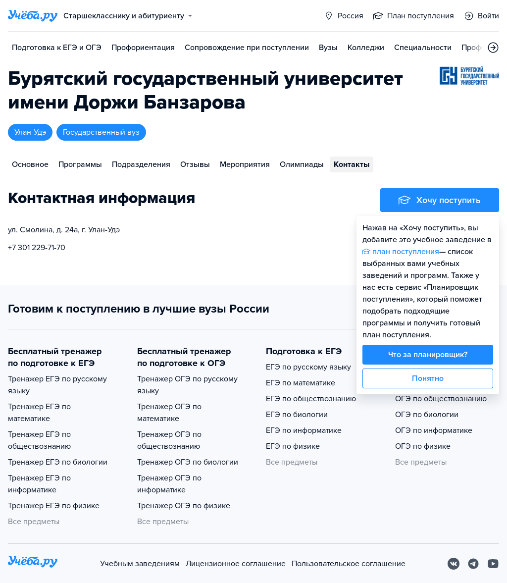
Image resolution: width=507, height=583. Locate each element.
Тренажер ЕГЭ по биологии (57, 462)
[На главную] (32, 563)
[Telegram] (473, 564)
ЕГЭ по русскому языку (308, 367)
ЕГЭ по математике (300, 383)
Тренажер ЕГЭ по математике (39, 413)
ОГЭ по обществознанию (441, 399)
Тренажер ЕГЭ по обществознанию (39, 440)
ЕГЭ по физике (293, 446)
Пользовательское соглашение (349, 564)
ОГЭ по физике (423, 446)
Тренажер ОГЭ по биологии (187, 462)
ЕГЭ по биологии (297, 415)
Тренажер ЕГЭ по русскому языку (57, 385)
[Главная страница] (32, 16)
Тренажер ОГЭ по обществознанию (169, 440)
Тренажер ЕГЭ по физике (54, 506)
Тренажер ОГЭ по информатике (169, 484)
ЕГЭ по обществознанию (311, 399)
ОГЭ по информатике (433, 430)
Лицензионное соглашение (236, 564)
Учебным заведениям (140, 564)
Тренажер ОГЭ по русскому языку (187, 385)
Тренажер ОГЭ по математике (169, 413)
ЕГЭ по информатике (304, 430)
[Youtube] (493, 564)
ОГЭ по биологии (426, 415)
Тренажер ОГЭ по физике (183, 506)
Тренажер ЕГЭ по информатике (39, 484)
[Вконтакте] (453, 564)
